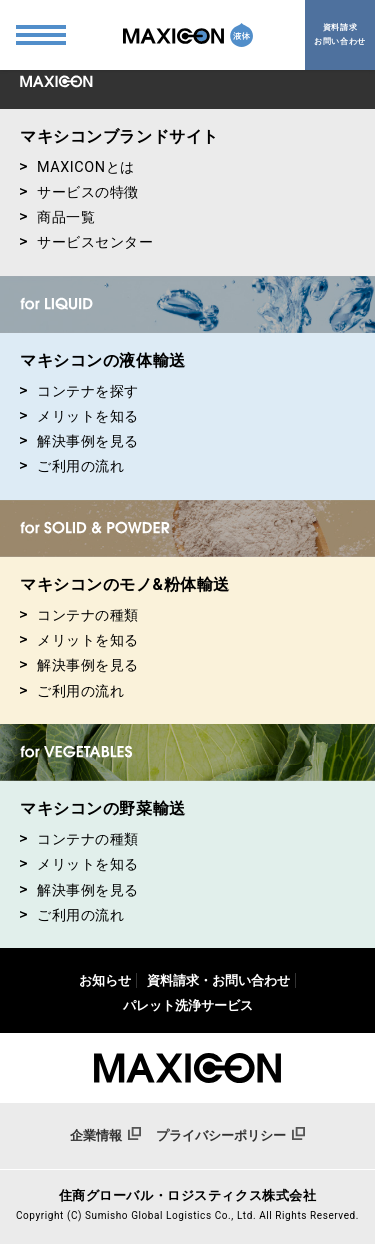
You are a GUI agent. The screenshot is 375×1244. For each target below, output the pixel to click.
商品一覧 (57, 217)
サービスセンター (87, 242)
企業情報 (105, 1135)
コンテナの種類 (79, 615)
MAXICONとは (77, 167)
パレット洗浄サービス (188, 1005)
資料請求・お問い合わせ (218, 980)
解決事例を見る (79, 441)
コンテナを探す (79, 391)
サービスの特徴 (79, 192)
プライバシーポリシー (230, 1135)
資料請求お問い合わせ (339, 34)
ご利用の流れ (72, 466)
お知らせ (105, 980)
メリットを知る (79, 416)
